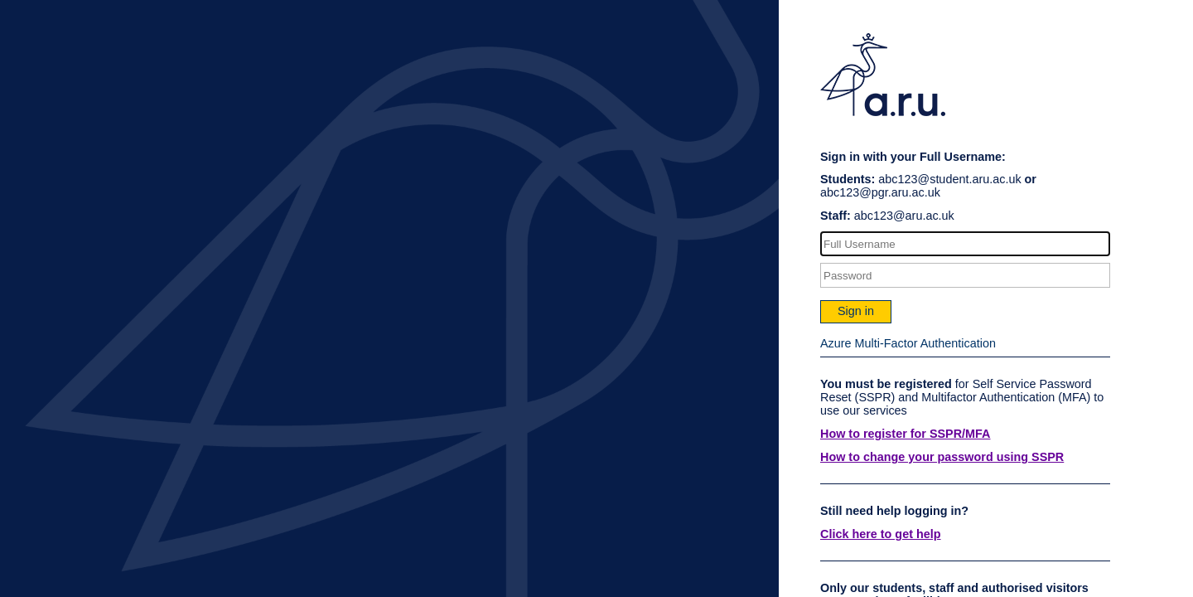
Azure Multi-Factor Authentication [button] (908, 343)
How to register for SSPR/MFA (905, 433)
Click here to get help (880, 534)
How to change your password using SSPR (942, 457)
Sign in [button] (856, 311)
